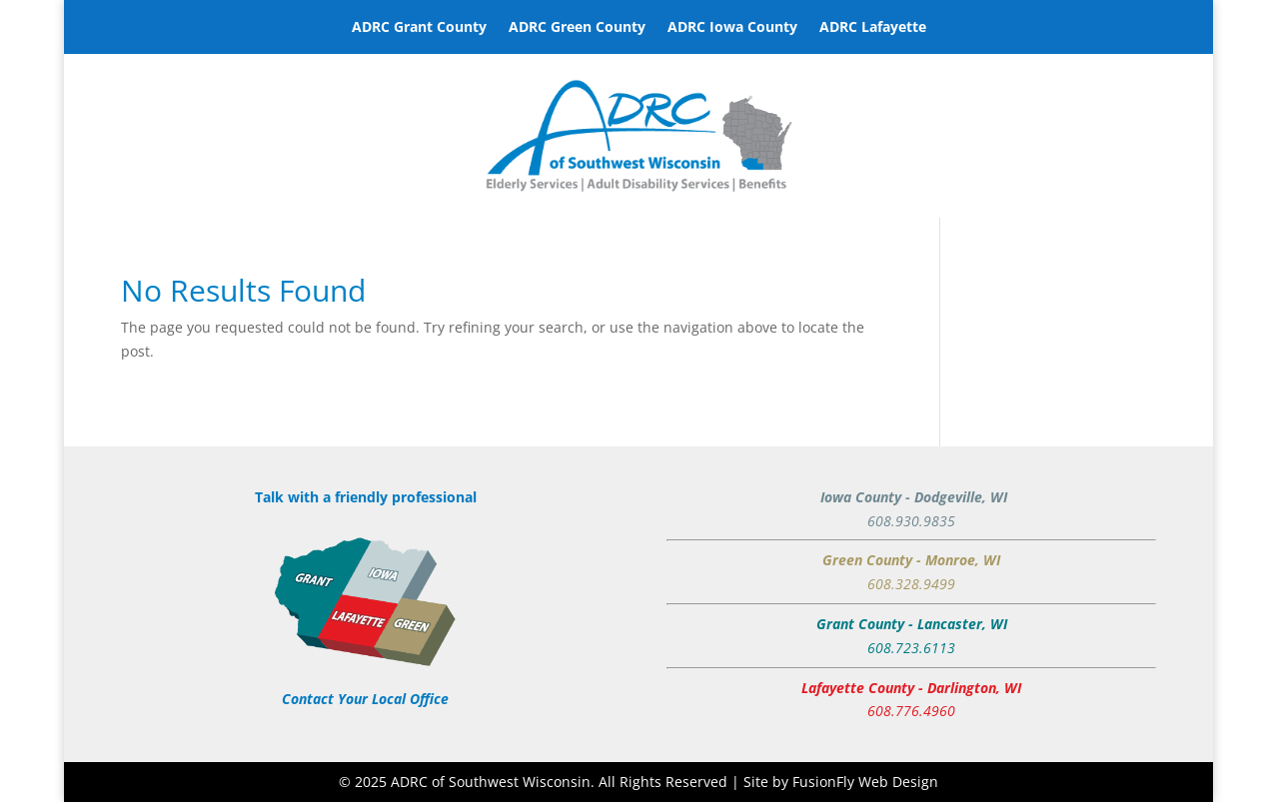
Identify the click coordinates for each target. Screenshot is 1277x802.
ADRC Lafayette (872, 28)
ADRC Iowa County (732, 28)
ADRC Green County (577, 28)
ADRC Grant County (419, 28)
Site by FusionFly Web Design (840, 781)
